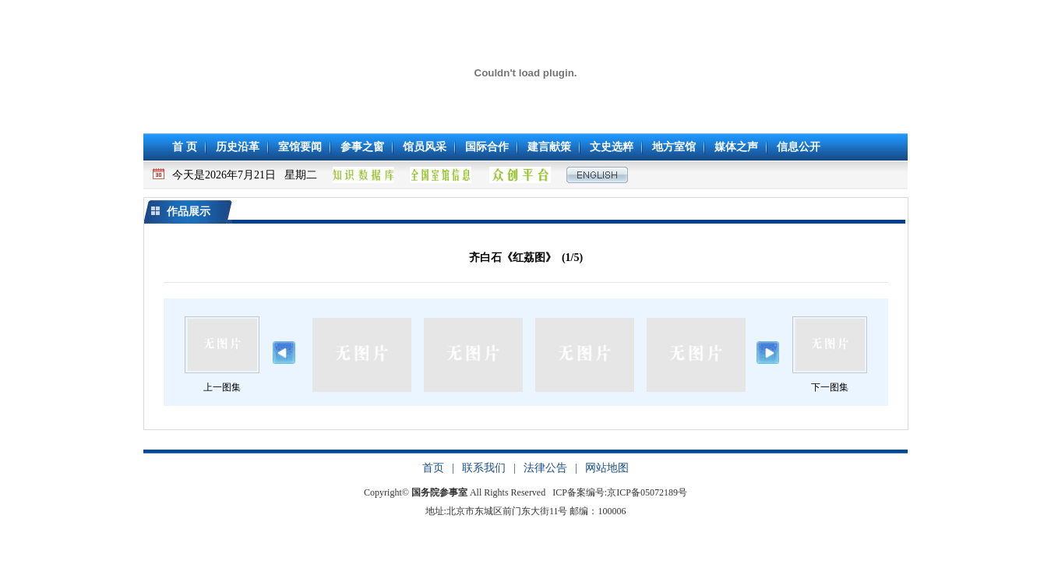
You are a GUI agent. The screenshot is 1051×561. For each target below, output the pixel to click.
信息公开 (798, 147)
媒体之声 (736, 147)
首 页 (184, 147)
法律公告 (545, 468)
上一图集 (222, 387)
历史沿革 (237, 147)
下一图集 (829, 387)
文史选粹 (611, 147)
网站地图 (607, 468)
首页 (433, 468)
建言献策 (549, 147)
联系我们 (484, 468)
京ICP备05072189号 (647, 492)
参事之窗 (362, 147)
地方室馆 (674, 147)
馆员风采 (424, 147)
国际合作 (487, 147)
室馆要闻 (300, 147)
